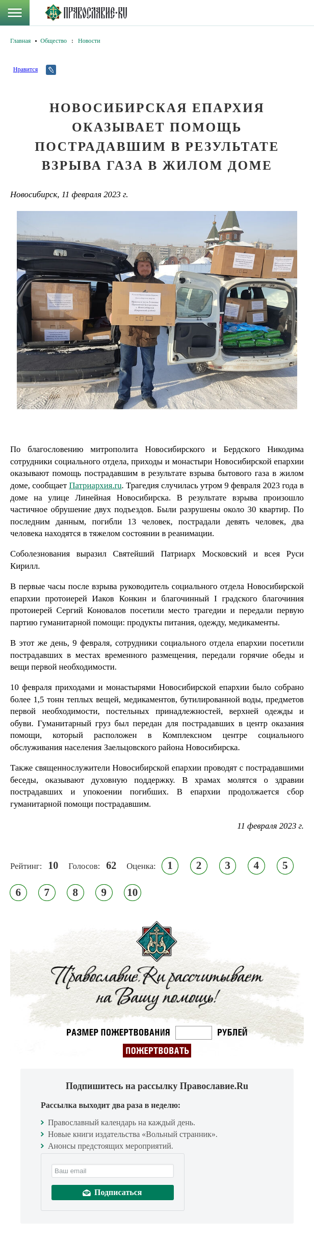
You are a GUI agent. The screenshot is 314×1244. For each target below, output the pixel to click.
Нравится (25, 69)
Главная (20, 40)
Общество (53, 40)
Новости (89, 40)
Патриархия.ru (95, 485)
